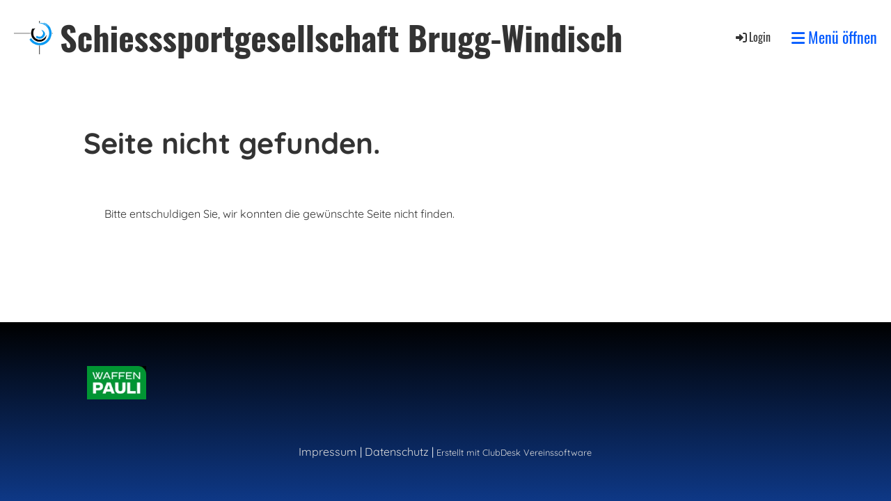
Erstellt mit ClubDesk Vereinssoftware (514, 452)
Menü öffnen (834, 37)
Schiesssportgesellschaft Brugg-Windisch (341, 37)
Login (752, 37)
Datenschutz (397, 452)
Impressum (328, 452)
